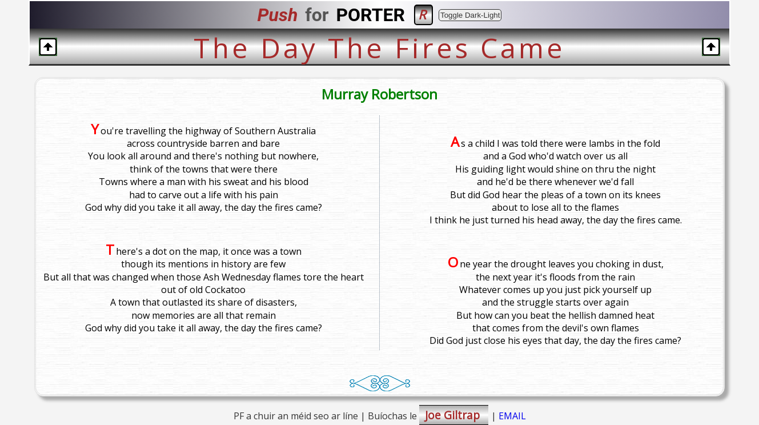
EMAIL (512, 416)
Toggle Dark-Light (470, 15)
